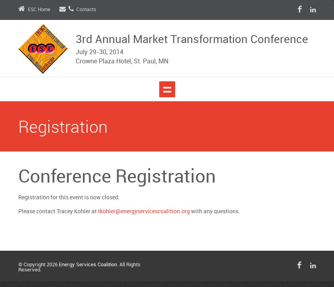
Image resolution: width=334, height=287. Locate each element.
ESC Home (34, 9)
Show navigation (167, 89)
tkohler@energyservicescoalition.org (144, 211)
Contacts (77, 9)
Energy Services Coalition (88, 264)
